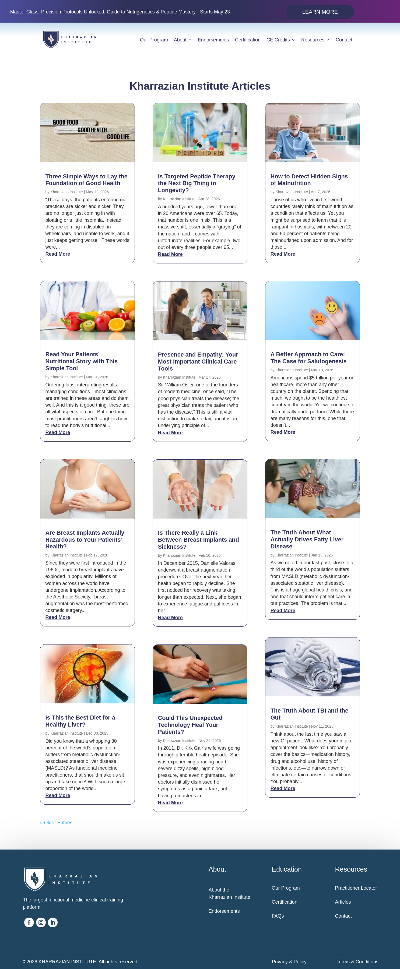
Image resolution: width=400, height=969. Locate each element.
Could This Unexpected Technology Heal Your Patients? (190, 724)
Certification (248, 40)
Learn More (320, 12)
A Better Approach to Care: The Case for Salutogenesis (309, 358)
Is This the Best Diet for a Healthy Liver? (80, 721)
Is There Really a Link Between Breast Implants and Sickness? (198, 539)
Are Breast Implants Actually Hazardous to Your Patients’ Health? (84, 539)
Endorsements (213, 40)
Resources (312, 40)
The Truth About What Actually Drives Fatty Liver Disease (307, 539)
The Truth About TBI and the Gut (309, 714)
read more (57, 254)
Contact (344, 40)
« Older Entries (56, 822)
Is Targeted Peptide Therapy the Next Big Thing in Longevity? (197, 183)
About (180, 40)
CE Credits (278, 40)
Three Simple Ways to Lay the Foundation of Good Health (86, 180)
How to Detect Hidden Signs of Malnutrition (309, 180)
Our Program (154, 40)
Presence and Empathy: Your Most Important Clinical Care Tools (198, 361)
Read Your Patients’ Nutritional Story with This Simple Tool (81, 361)
